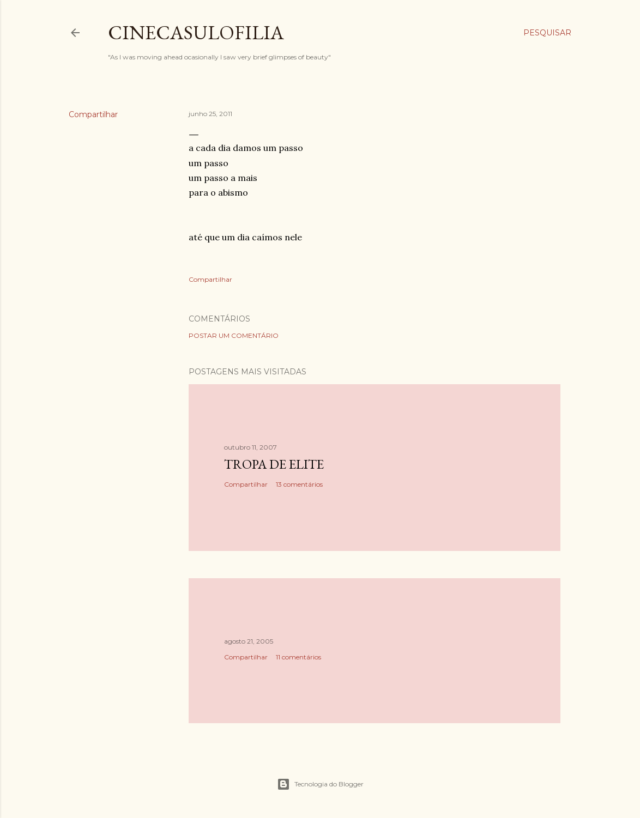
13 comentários (299, 484)
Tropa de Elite (274, 464)
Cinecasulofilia (196, 32)
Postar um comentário (234, 335)
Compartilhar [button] (93, 114)
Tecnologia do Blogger (320, 784)
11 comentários (298, 657)
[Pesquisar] (547, 33)
